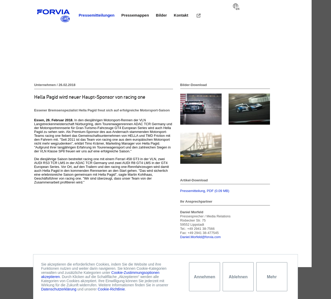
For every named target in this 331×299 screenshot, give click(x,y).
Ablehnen (238, 277)
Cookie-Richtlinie (111, 289)
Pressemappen (135, 15)
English (235, 6)
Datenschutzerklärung (58, 289)
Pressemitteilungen (96, 15)
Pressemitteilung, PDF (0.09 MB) (204, 191)
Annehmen (204, 277)
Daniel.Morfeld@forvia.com (200, 237)
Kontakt (181, 15)
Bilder (161, 15)
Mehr (272, 277)
